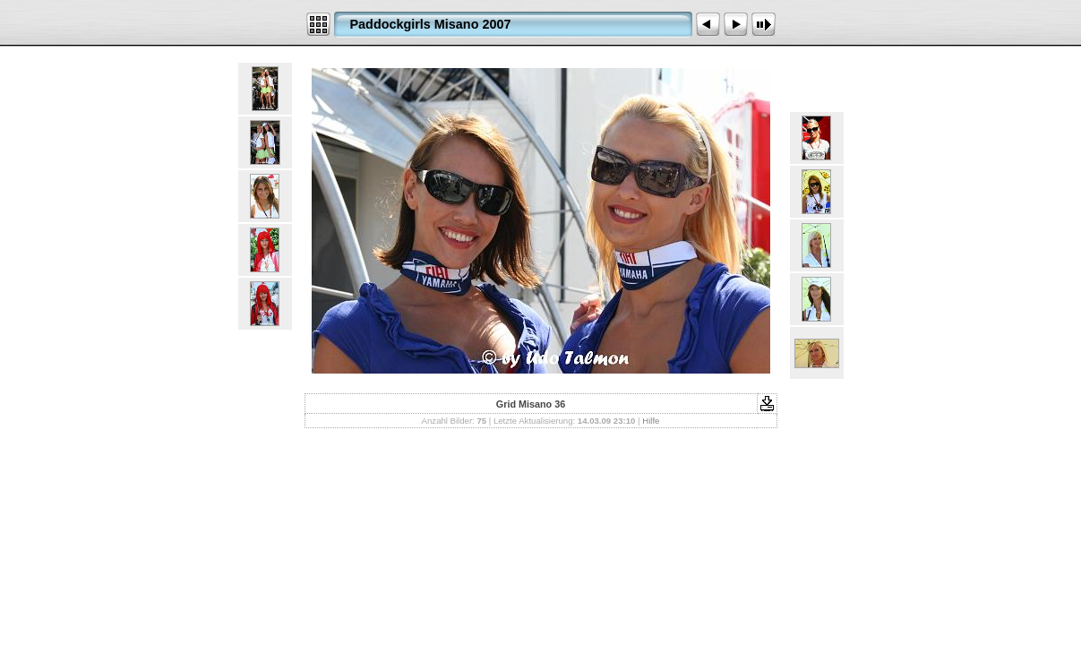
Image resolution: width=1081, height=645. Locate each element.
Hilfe (650, 421)
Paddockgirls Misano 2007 (430, 24)
